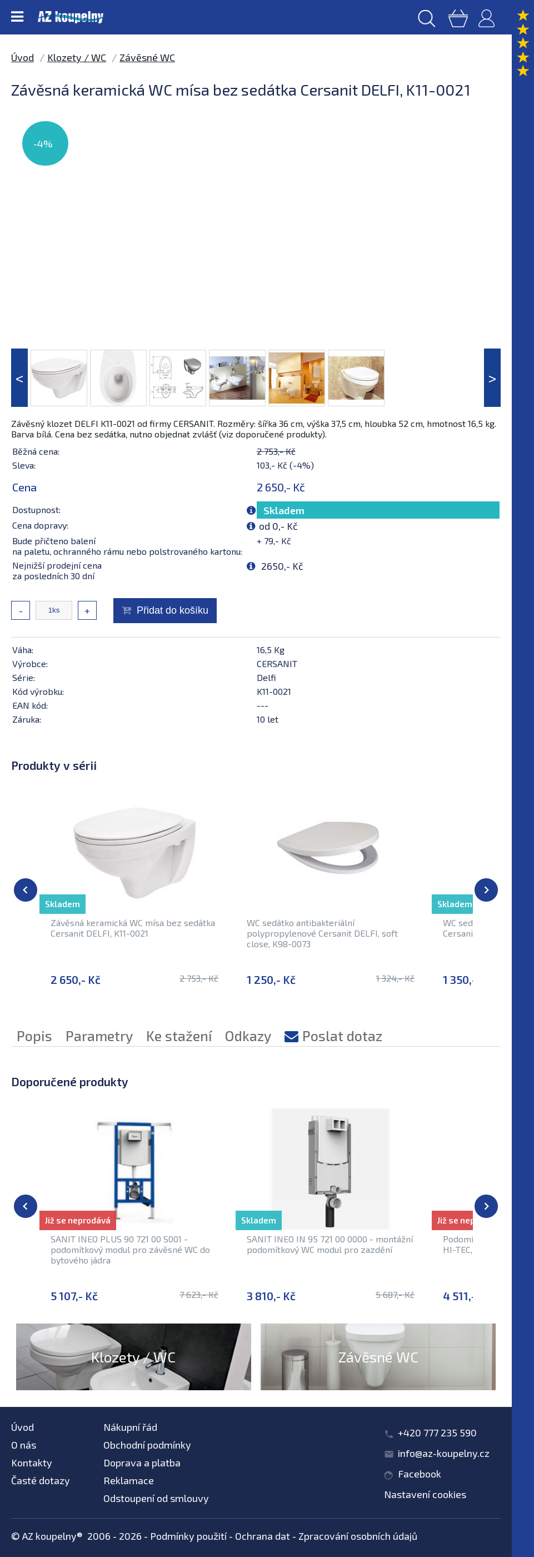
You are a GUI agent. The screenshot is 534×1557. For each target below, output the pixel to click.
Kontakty (31, 1462)
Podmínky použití (188, 1536)
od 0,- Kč (278, 526)
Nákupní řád (130, 1427)
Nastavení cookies (425, 1494)
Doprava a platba (142, 1462)
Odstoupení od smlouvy (156, 1498)
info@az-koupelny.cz (444, 1453)
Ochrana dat (262, 1536)
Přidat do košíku (172, 610)
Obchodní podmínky (147, 1445)
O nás (23, 1445)
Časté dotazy (40, 1480)
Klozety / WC (76, 57)
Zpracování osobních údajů (357, 1536)
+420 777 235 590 (437, 1432)
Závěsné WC (147, 57)
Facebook (419, 1474)
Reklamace (128, 1480)
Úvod (22, 57)
